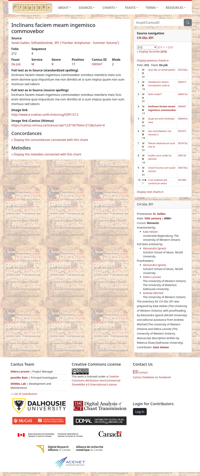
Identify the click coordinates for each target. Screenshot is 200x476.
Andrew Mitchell (153, 293)
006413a (183, 94)
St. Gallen (159, 214)
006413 (182, 82)
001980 (182, 180)
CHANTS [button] (109, 8)
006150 (182, 155)
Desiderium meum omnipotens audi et (159, 83)
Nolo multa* (155, 94)
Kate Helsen (150, 232)
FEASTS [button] (130, 8)
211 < (161, 47)
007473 (182, 131)
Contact (140, 372)
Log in (139, 412)
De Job (16, 64)
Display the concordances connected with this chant (51, 140)
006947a (183, 118)
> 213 (169, 47)
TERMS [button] (151, 8)
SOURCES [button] (85, 8)
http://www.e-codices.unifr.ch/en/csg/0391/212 (44, 114)
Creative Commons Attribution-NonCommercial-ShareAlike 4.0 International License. (96, 380)
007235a (183, 69)
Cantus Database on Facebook (152, 377)
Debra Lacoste (152, 277)
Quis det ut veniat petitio (161, 69)
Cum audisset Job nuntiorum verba (157, 181)
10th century (152, 218)
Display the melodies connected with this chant (47, 154)
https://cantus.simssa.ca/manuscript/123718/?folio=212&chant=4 (58, 125)
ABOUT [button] (63, 8)
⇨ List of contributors (24, 394)
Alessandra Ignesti (154, 248)
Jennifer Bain (20, 377)
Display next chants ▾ (150, 192)
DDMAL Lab (18, 383)
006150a (183, 167)
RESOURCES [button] (174, 8)
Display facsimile (153, 51)
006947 (97, 64)
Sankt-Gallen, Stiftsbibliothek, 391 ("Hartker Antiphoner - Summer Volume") (65, 43)
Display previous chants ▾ (153, 60)
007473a (183, 143)
